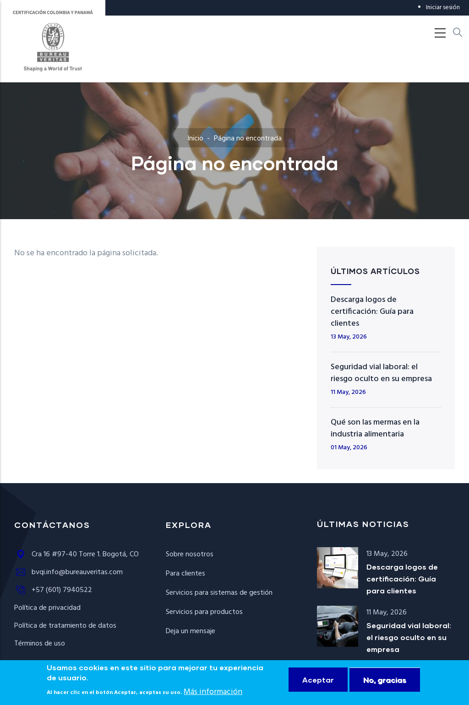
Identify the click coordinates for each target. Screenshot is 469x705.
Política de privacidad (47, 608)
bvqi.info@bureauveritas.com (68, 572)
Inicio (195, 139)
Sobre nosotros (189, 554)
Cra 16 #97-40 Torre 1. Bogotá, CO (76, 554)
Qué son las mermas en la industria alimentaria (375, 428)
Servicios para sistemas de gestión (219, 593)
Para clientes (185, 574)
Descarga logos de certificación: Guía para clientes (372, 311)
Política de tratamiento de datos (65, 626)
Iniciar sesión (443, 7)
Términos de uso (39, 644)
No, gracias (384, 685)
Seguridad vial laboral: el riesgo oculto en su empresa (381, 373)
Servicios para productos (204, 612)
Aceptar (318, 685)
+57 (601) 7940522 (53, 590)
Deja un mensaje (190, 631)
